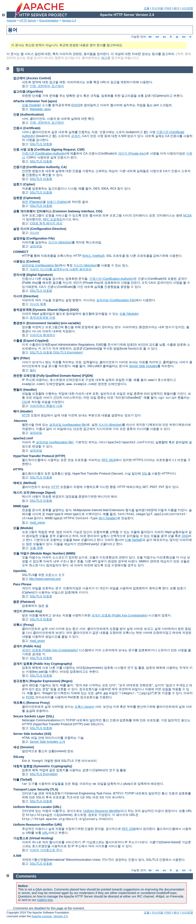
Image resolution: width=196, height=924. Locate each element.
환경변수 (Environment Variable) (36, 323)
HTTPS (18, 469)
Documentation (48, 20)
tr (190, 36)
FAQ (168, 8)
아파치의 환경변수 (42, 335)
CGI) (99, 211)
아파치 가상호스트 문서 (46, 850)
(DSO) (74, 310)
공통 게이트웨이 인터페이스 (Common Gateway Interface (53, 211)
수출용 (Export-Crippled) (31, 340)
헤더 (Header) (23, 411)
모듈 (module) (31, 105)
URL (45, 832)
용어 (176, 8)
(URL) (57, 807)
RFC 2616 (109, 460)
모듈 (146, 8)
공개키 (75, 136)
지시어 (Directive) (25, 296)
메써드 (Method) (24, 483)
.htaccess (20, 420)
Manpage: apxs (40, 109)
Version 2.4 (69, 20)
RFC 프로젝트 (53, 219)
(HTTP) (60, 456)
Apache (11, 20)
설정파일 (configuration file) (40, 265)
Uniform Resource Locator (32, 807)
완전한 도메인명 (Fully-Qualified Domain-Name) (47, 375)
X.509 (17, 855)
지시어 (34, 232)
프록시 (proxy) (84, 706)
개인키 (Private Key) (132, 153)
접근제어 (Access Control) (32, 78)
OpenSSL (20, 571)
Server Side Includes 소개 (47, 741)
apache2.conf (23, 438)
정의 (20, 69)
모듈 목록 (36, 548)
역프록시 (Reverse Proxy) (31, 702)
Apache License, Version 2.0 (49, 916)
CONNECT (20, 251)
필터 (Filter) (21, 358)
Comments (26, 876)
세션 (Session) (23, 747)
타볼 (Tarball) (22, 779)
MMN (70, 553)
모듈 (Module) (128, 313)
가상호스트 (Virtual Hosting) (33, 838)
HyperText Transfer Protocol (33, 456)
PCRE (30, 697)
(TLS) (54, 789)
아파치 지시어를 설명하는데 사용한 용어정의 (61, 269)
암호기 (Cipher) (24, 184)
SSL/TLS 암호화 (41, 144)
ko (184, 36)
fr (171, 36)
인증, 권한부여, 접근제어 (47, 86)
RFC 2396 (129, 829)
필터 (33, 370)
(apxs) (52, 101)
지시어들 (157, 8)
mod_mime (37, 522)
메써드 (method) (93, 255)
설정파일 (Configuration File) (34, 238)
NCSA (187, 215)
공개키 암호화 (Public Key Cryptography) (119, 615)
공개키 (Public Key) (27, 646)
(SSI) (47, 734)
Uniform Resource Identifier (101, 811)
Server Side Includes (143, 366)
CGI (24, 402)
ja (177, 36)
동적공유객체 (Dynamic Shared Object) (41, 310)
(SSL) (50, 716)
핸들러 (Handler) (25, 389)
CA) (64, 167)
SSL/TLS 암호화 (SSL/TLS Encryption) (56, 352)
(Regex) (66, 681)
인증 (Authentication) (28, 114)
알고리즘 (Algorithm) (28, 91)
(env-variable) (71, 323)
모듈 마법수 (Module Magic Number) (39, 553)
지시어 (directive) (60, 242)
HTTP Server (28, 20)
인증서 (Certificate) (26, 128)
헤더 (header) (108, 518)
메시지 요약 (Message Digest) (34, 492)
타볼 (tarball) (133, 540)
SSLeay (18, 757)
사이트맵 (187, 8)
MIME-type (21, 506)
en (157, 36)
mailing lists (45, 900)
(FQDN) (87, 375)
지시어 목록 (38, 304)
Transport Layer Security (31, 789)
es (164, 36)
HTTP (26, 415)
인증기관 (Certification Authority (36, 167)
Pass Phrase (22, 584)
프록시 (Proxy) (23, 625)
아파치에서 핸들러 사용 (46, 406)
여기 (104, 58)
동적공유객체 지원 (42, 317)
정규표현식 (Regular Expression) (36, 681)
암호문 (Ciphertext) (26, 198)
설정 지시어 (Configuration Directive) (39, 229)
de (149, 36)
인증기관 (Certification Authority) (44, 153)
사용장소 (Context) (26, 261)
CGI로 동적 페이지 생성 (46, 223)
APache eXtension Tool (30, 101)
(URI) (58, 824)
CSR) (81, 149)
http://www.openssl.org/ (45, 579)
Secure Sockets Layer (29, 716)
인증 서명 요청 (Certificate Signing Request (44, 149)
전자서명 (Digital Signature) (33, 274)
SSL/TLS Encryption (44, 774)
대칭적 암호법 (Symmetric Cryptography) (42, 766)
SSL (144, 473)
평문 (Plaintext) (32, 202)
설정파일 (36, 246)
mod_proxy (37, 640)
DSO (75, 105)
